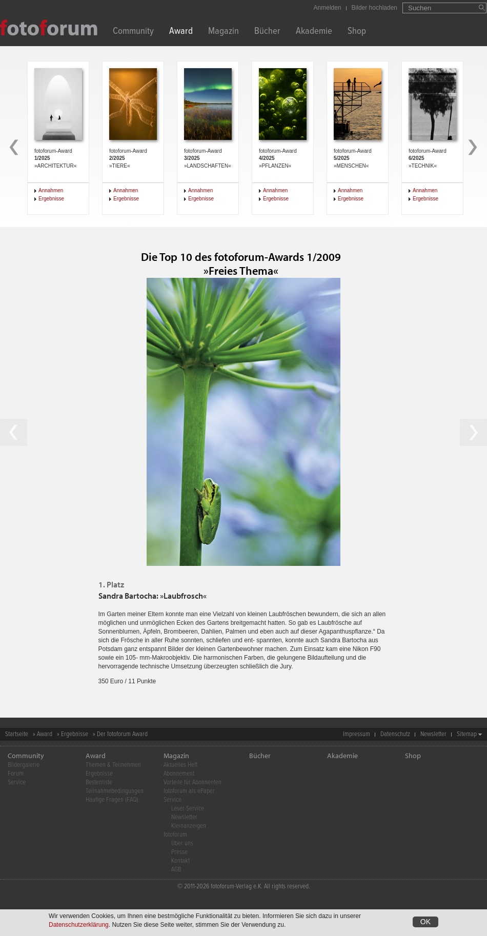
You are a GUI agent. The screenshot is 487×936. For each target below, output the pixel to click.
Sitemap (467, 734)
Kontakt (180, 861)
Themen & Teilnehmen (113, 765)
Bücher (267, 32)
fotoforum (175, 834)
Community (133, 32)
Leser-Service (187, 808)
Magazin (223, 32)
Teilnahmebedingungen (115, 791)
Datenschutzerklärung (79, 925)
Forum (16, 773)
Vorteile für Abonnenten (192, 782)
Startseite (16, 734)
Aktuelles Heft (180, 765)
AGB (176, 869)
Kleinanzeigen (188, 826)
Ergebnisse (51, 198)
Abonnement (179, 773)
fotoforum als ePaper (189, 791)
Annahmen (50, 190)
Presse (179, 852)
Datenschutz (395, 734)
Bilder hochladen (374, 7)
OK (425, 923)
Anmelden (327, 7)
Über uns (182, 843)
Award (181, 32)
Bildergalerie (23, 765)
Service (17, 782)
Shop (357, 32)
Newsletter (433, 734)
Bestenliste (99, 782)
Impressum (356, 734)
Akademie (314, 32)
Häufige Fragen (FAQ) (112, 800)
